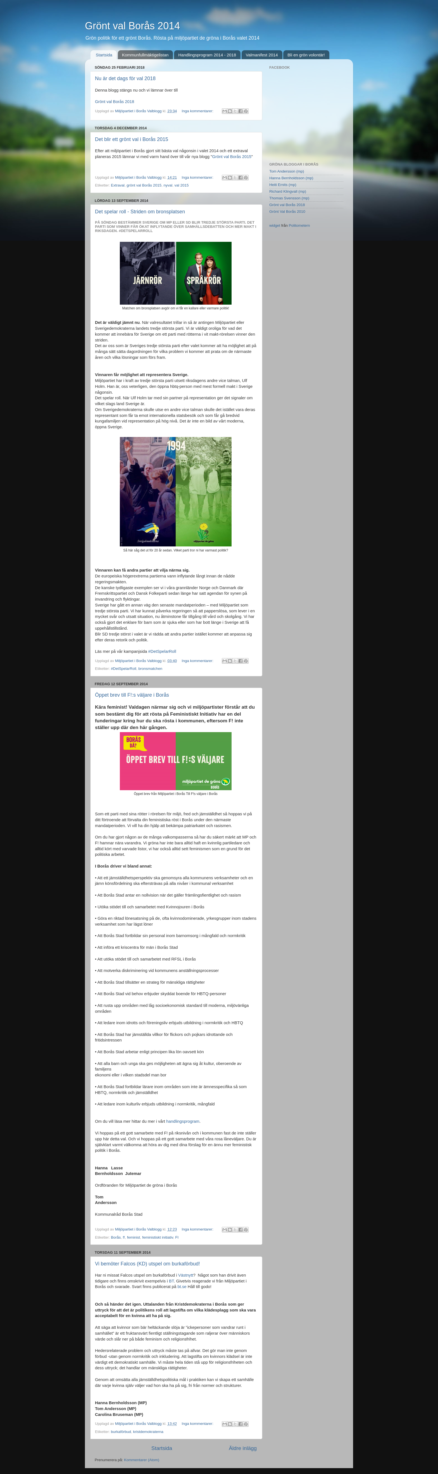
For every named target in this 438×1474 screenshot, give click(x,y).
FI (176, 1237)
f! (124, 1237)
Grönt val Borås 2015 (231, 156)
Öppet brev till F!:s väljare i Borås (132, 695)
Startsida (104, 54)
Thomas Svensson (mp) (289, 198)
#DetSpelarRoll (162, 651)
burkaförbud (121, 1432)
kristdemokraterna (148, 1432)
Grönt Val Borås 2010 (287, 211)
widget (274, 225)
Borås (116, 1237)
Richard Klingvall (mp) (287, 191)
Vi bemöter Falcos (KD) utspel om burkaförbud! (147, 1264)
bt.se (181, 1286)
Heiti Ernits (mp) (282, 185)
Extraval (118, 185)
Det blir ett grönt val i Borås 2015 (131, 139)
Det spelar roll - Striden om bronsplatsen (140, 211)
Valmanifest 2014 (262, 54)
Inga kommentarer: (198, 111)
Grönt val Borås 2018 (114, 101)
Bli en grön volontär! (306, 54)
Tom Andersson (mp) (286, 171)
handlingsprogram (182, 1121)
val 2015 (181, 185)
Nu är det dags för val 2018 (125, 78)
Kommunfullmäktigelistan (145, 54)
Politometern (299, 225)
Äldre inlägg (243, 1448)
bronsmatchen (150, 668)
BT (171, 1281)
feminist (133, 1237)
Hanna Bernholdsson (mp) (291, 178)
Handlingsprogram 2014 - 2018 (207, 54)
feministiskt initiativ (157, 1237)
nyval (167, 185)
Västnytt (185, 1275)
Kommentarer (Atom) (141, 1460)
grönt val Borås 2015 (144, 185)
